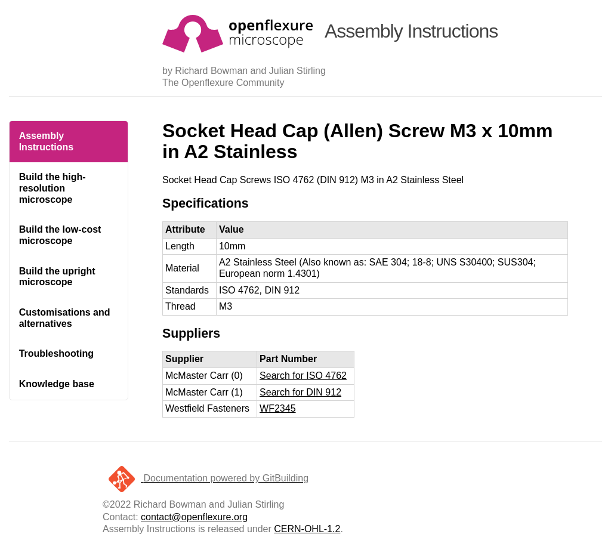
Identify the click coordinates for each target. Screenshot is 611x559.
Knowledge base (56, 384)
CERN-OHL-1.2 (307, 529)
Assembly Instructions (46, 141)
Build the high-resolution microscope (52, 188)
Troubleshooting (56, 353)
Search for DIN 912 (300, 392)
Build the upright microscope (57, 277)
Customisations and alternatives (64, 318)
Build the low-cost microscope (60, 235)
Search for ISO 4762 (303, 375)
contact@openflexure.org (194, 517)
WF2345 (277, 408)
